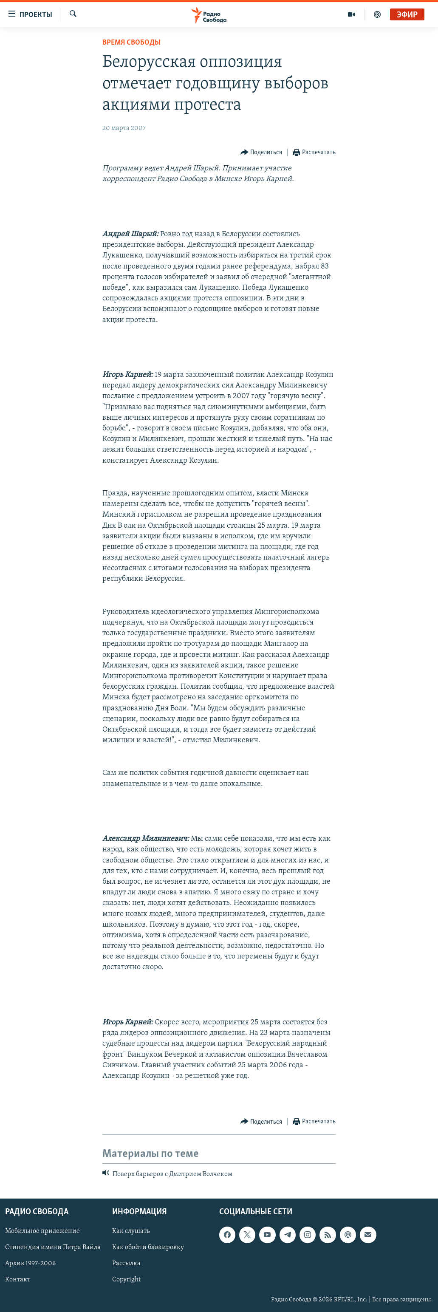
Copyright (126, 1279)
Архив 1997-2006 (30, 1263)
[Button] (261, 152)
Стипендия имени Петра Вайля (53, 1247)
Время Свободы (131, 43)
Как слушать (131, 1231)
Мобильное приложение (42, 1231)
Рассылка (126, 1263)
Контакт (17, 1279)
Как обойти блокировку (148, 1247)
